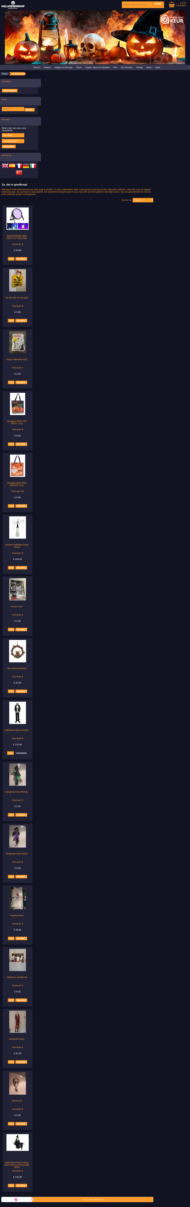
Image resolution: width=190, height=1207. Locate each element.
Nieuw (148, 67)
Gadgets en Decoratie (63, 67)
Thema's (36, 67)
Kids (115, 67)
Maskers (47, 67)
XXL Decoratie (127, 67)
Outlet (157, 67)
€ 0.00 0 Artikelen (181, 4)
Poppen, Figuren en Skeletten (97, 67)
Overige (139, 67)
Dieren (79, 67)
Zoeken (29, 110)
